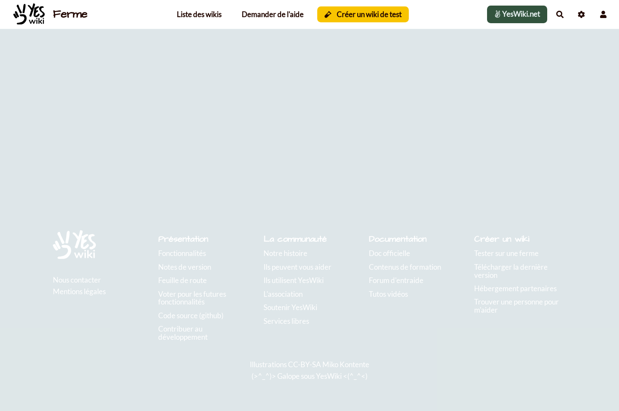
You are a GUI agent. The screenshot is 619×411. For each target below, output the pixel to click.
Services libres (286, 321)
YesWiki (329, 376)
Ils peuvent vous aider (297, 266)
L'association (283, 293)
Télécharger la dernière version (511, 271)
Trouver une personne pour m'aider (516, 305)
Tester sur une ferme (506, 253)
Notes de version (184, 266)
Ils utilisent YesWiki (294, 280)
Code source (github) (191, 315)
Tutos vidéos (388, 293)
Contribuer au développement (183, 332)
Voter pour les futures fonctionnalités (192, 298)
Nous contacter (77, 279)
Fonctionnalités (182, 253)
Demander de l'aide (272, 14)
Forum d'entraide (396, 280)
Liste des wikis (199, 14)
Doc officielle (389, 253)
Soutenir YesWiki (290, 307)
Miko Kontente (345, 364)
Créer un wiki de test (363, 14)
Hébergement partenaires (515, 288)
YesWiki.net (517, 13)
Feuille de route (182, 280)
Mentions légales (79, 291)
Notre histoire (285, 253)
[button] (603, 14)
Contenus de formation (405, 266)
